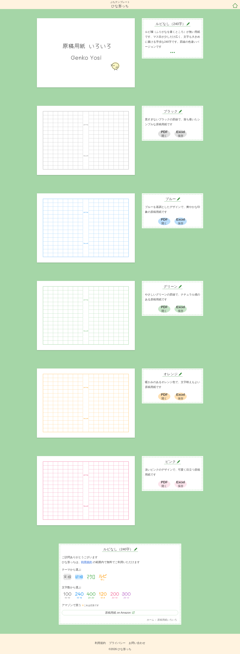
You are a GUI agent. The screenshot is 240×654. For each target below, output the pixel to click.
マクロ (91, 577)
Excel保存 (180, 133)
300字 (126, 595)
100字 (67, 595)
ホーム (235, 6)
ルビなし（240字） (118, 549)
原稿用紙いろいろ (167, 619)
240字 (79, 595)
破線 (79, 577)
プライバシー (117, 643)
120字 (103, 595)
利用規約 (86, 562)
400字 (91, 595)
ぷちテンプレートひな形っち (120, 4)
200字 (114, 595)
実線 (67, 577)
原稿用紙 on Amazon (118, 612)
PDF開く (164, 133)
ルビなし (103, 577)
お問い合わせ (137, 643)
